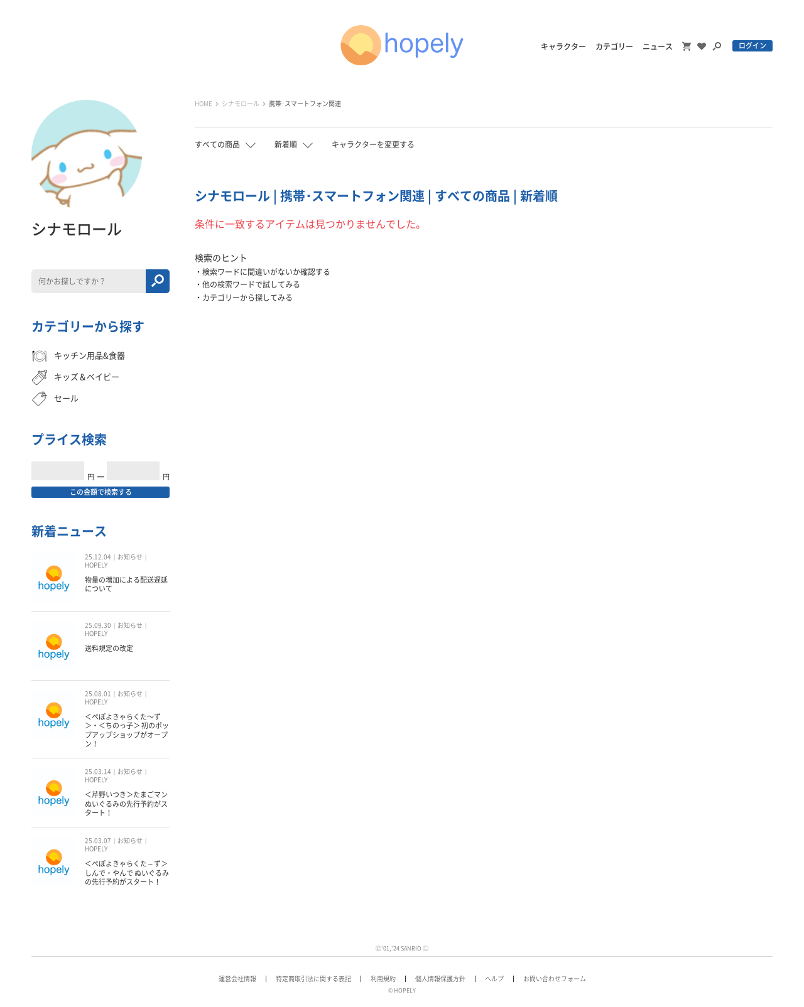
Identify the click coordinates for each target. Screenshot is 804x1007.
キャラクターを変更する (373, 144)
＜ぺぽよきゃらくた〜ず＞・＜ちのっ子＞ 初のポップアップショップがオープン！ (127, 730)
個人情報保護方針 (440, 979)
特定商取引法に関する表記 (313, 979)
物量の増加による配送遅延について (126, 584)
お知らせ (130, 557)
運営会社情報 (237, 979)
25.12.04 (98, 557)
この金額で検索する (101, 491)
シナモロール (240, 103)
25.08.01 (98, 694)
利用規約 (383, 979)
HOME (203, 103)
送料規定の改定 (109, 648)
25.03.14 (98, 771)
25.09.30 (98, 625)
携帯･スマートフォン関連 (305, 103)
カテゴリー (614, 46)
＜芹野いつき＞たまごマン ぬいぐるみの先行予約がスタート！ (126, 803)
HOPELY (96, 565)
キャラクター (563, 46)
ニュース (658, 46)
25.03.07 (98, 840)
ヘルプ (494, 979)
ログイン (752, 45)
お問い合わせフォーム (554, 979)
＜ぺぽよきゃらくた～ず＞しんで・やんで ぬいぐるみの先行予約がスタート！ (127, 872)
